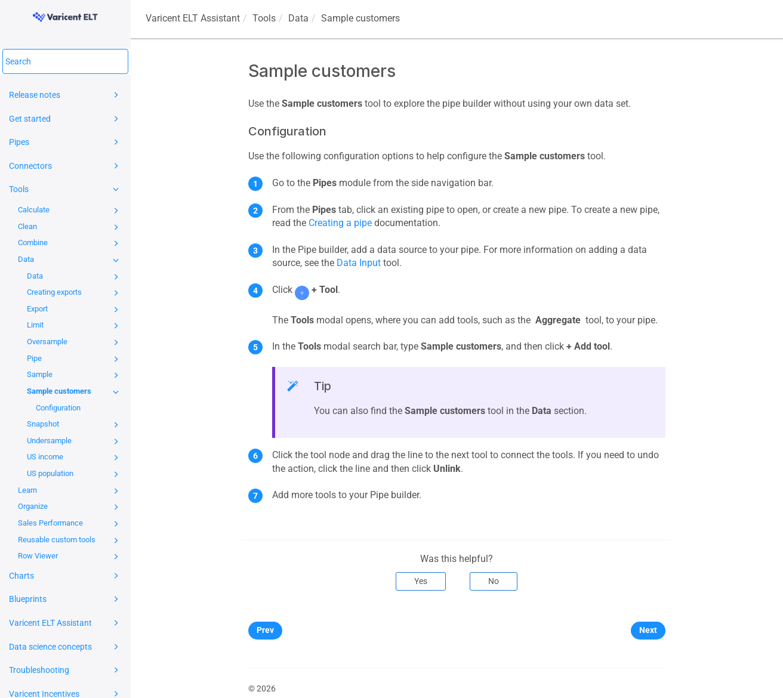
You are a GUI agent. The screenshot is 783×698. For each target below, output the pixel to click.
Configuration (58, 407)
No (493, 581)
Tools (65, 189)
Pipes (65, 142)
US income (74, 457)
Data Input (359, 262)
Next (648, 630)
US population (74, 474)
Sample (74, 375)
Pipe (74, 359)
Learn (70, 491)
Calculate (70, 210)
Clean (70, 227)
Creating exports (74, 292)
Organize (70, 507)
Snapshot (74, 424)
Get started (65, 118)
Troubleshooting (65, 670)
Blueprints (65, 599)
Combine (70, 243)
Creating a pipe (340, 222)
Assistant (193, 18)
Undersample (74, 441)
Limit (74, 325)
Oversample (74, 342)
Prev (265, 630)
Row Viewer (70, 556)
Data (70, 260)
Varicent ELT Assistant (65, 622)
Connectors (65, 165)
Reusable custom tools (70, 540)
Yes (420, 581)
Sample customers (74, 392)
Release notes (65, 94)
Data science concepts (65, 646)
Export (74, 309)
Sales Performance (70, 523)
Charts (65, 575)
